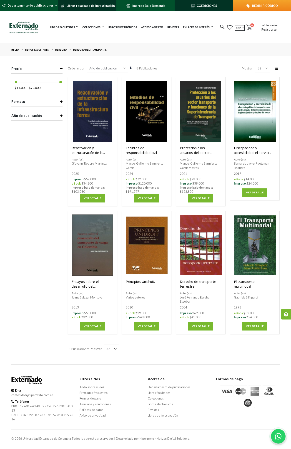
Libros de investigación (163, 415)
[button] (222, 27)
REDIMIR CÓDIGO (265, 5)
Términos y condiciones (95, 404)
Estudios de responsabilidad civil (141, 150)
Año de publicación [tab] (26, 115)
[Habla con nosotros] (278, 436)
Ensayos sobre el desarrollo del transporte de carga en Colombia (90, 288)
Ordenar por (76, 68)
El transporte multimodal (244, 284)
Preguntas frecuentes (94, 393)
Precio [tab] (16, 69)
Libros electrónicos (160, 404)
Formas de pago (90, 398)
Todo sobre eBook (92, 387)
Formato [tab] (18, 101)
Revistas (153, 410)
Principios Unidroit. (140, 281)
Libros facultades (37, 50)
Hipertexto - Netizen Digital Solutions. (165, 438)
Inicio (15, 49)
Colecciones (156, 398)
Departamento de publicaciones (169, 387)
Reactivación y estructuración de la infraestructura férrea (88, 153)
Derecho (61, 50)
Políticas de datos (91, 410)
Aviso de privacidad (93, 415)
